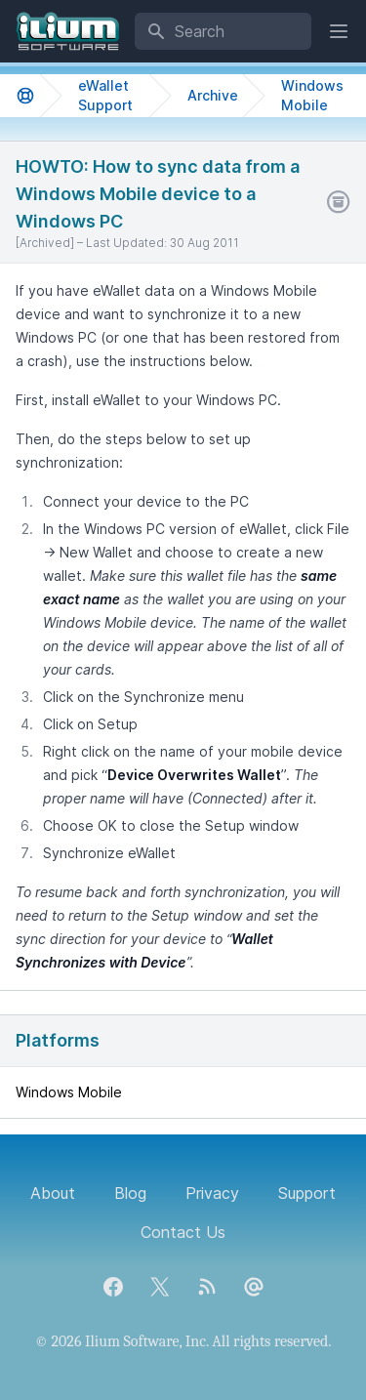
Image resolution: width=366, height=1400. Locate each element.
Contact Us (183, 1232)
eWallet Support (105, 95)
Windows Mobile (312, 95)
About (52, 1193)
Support (307, 1193)
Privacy (212, 1193)
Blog (130, 1193)
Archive (212, 95)
